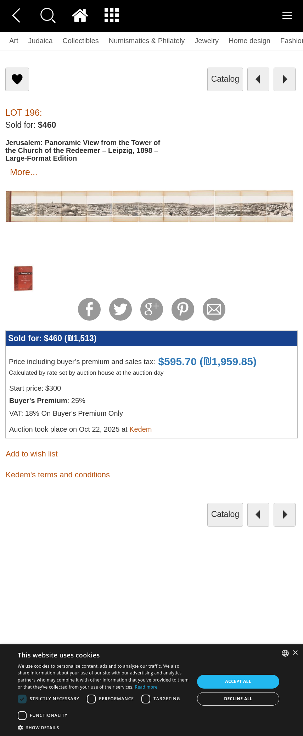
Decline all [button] (238, 699)
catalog (225, 79)
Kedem (140, 429)
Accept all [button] (238, 681)
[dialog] (151, 690)
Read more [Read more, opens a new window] (146, 687)
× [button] (295, 653)
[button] (103, 727)
